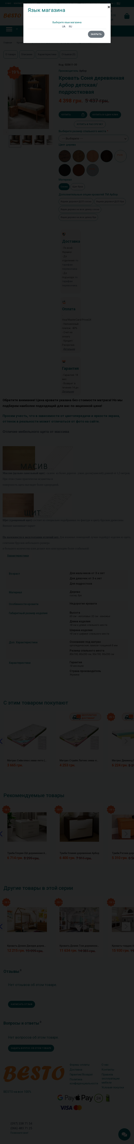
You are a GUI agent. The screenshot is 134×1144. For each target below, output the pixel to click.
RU (70, 26)
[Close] (108, 5)
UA (63, 26)
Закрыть (96, 34)
